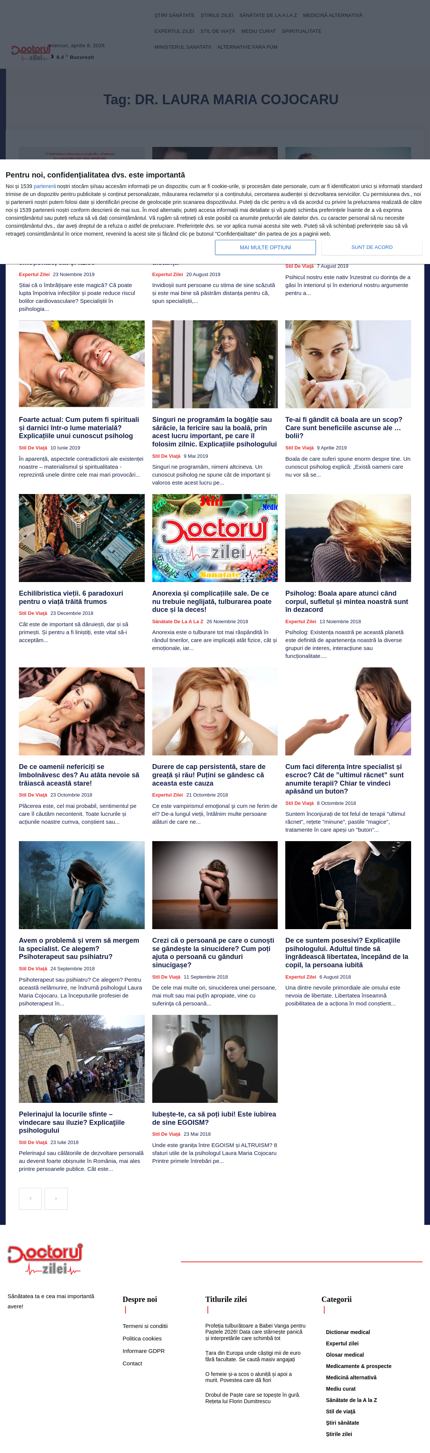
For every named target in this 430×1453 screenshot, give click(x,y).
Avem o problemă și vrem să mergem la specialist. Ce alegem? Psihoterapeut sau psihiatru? (74, 914)
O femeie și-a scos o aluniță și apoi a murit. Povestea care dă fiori (248, 1329)
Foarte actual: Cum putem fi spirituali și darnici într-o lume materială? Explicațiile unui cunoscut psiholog (81, 422)
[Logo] (45, 1211)
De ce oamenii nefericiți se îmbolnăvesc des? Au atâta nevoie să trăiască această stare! (80, 749)
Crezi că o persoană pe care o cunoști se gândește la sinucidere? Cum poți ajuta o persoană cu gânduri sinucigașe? (207, 914)
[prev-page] (30, 1151)
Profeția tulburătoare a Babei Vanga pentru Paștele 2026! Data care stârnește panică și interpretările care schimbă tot (255, 1284)
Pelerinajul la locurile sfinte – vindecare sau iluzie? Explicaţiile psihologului (77, 1080)
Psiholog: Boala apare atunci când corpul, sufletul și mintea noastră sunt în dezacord (342, 586)
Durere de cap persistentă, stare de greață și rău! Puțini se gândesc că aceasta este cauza (212, 749)
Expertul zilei (34, 270)
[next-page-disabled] (56, 1151)
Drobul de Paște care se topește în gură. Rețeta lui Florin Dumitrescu (252, 1350)
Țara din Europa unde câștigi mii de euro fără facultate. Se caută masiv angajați (252, 1308)
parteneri (44, 186)
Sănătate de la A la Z (178, 608)
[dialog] (215, 212)
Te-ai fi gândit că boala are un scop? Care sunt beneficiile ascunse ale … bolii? (347, 418)
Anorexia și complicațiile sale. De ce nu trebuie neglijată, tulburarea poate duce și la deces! (211, 590)
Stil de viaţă (33, 440)
